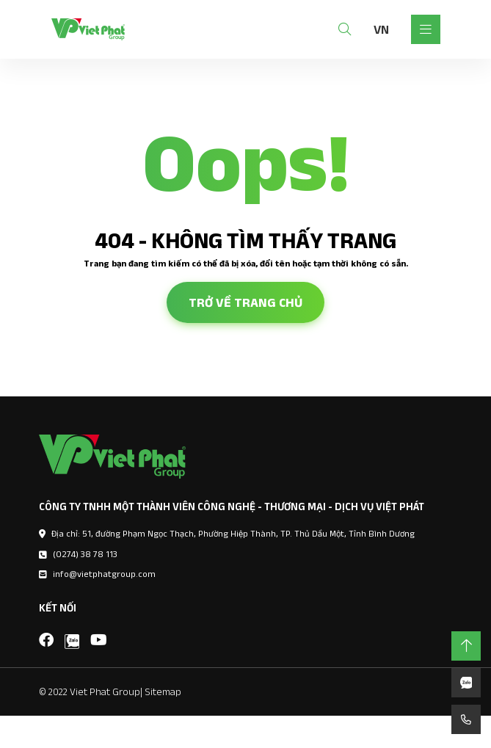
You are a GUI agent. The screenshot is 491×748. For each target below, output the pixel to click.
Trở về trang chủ (245, 302)
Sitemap (163, 691)
